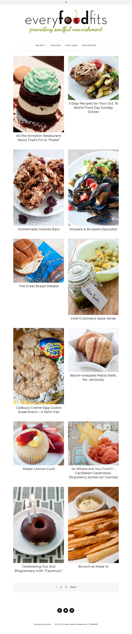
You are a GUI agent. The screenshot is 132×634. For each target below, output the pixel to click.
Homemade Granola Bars (38, 229)
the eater (55, 45)
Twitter (65, 610)
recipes (40, 45)
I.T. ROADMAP (92, 624)
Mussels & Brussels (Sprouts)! (93, 229)
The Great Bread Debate (39, 286)
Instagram (71, 610)
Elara (36, 624)
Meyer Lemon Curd (39, 469)
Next (73, 587)
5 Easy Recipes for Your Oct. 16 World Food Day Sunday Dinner (93, 107)
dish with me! (89, 45)
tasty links (71, 45)
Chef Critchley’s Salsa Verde (93, 318)
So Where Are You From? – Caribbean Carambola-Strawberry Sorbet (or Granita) (93, 473)
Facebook (59, 610)
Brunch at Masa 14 (93, 566)
